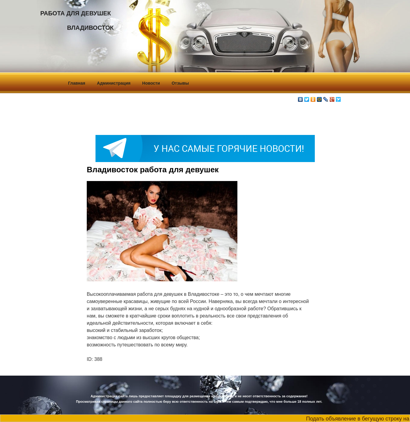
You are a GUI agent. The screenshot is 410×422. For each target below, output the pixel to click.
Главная (76, 83)
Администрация (113, 83)
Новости (151, 83)
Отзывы (180, 83)
